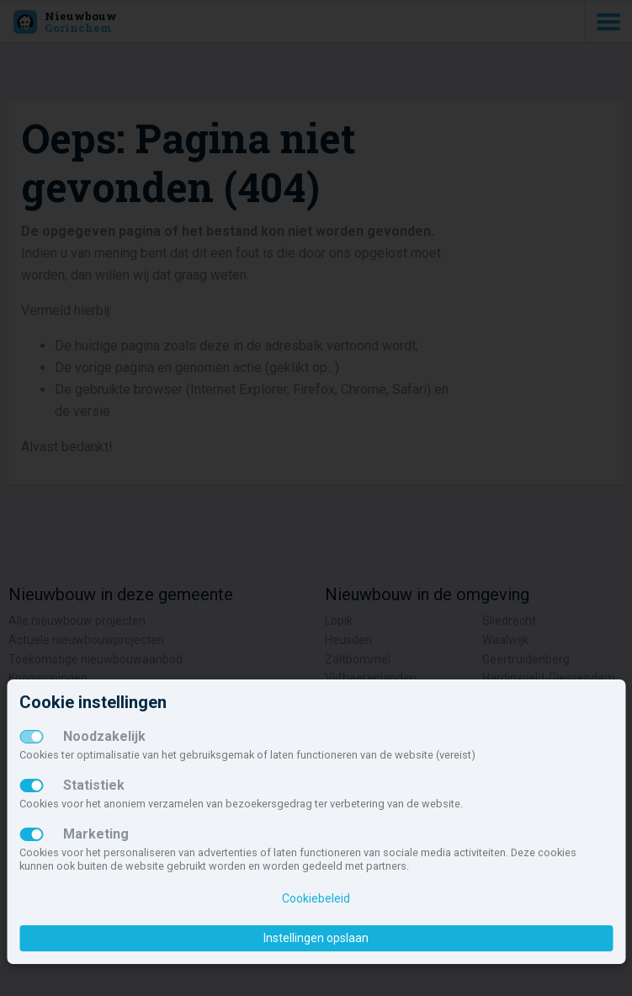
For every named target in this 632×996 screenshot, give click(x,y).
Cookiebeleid (316, 898)
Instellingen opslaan (316, 938)
